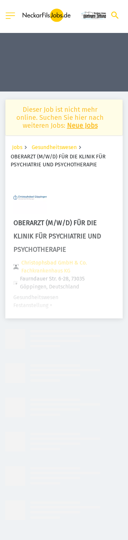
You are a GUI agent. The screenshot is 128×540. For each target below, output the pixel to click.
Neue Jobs (82, 125)
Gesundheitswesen (54, 147)
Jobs (17, 147)
